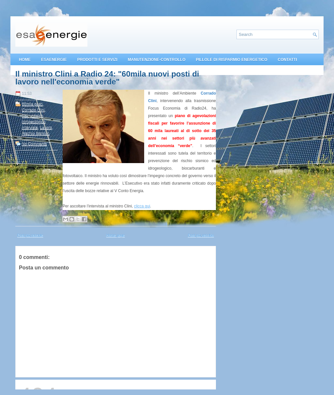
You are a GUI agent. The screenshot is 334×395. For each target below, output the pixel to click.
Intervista (30, 127)
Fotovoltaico (32, 116)
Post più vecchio (201, 235)
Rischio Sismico (36, 133)
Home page (115, 235)
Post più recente (30, 235)
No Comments (34, 144)
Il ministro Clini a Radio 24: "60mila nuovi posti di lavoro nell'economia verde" (107, 78)
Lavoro (46, 127)
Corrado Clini (33, 110)
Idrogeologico (33, 121)
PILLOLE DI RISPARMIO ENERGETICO (231, 59)
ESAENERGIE (54, 59)
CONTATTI (287, 59)
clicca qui (142, 206)
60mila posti (32, 104)
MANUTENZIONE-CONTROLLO (157, 59)
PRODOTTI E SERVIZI (97, 59)
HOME (25, 59)
